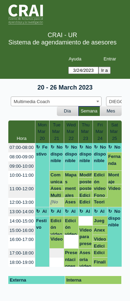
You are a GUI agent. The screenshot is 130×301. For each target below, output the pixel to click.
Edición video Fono (100, 185)
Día (67, 111)
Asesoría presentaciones (71, 203)
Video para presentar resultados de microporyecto (85, 238)
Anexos (99, 231)
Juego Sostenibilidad (100, 222)
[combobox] (56, 101)
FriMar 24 (100, 131)
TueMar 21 (56, 131)
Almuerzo (41, 212)
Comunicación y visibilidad (56, 178)
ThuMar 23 (85, 131)
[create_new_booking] (86, 221)
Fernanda (114, 160)
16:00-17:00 (22, 239)
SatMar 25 (114, 131)
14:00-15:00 (22, 221)
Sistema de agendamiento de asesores (62, 42)
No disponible (57, 153)
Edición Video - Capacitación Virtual (100, 246)
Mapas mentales (70, 185)
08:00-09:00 (22, 156)
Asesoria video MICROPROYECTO (85, 258)
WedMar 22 (71, 131)
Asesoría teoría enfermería (57, 188)
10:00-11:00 (22, 175)
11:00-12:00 (22, 188)
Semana (89, 111)
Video (114, 188)
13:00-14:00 (22, 211)
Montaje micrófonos (114, 178)
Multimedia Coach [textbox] (32, 101)
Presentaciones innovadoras (71, 258)
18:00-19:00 (22, 262)
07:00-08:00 (22, 147)
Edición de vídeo (85, 195)
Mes (111, 111)
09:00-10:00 (22, 166)
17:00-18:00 (22, 253)
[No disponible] (57, 203)
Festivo (41, 150)
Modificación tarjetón (85, 174)
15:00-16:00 (22, 230)
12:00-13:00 (22, 202)
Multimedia (56, 195)
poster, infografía (85, 181)
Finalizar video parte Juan (100, 263)
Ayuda (75, 58)
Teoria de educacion (100, 203)
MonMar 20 (42, 131)
